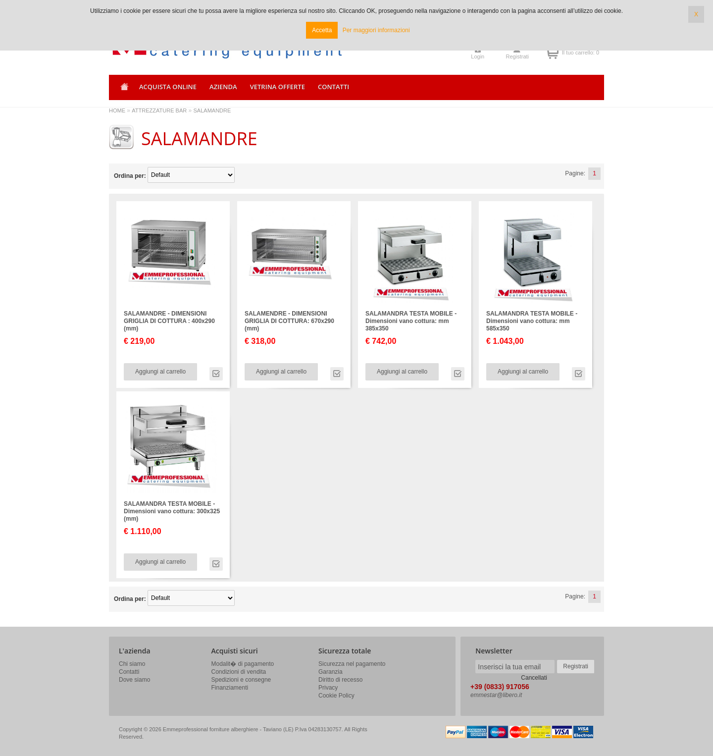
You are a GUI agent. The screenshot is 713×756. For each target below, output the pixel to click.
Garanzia (330, 671)
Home (123, 90)
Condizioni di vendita (238, 671)
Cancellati (534, 677)
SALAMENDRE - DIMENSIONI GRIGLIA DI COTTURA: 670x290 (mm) (289, 321)
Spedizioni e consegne (241, 679)
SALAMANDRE (212, 110)
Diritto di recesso (340, 679)
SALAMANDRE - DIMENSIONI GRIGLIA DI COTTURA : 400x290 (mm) (169, 321)
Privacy (328, 687)
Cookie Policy (336, 695)
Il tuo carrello (552, 52)
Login (477, 56)
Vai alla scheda (216, 373)
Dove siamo (134, 679)
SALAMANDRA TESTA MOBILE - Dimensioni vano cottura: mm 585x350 (531, 321)
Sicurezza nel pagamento (351, 663)
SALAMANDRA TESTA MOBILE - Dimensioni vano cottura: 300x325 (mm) (172, 511)
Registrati (517, 56)
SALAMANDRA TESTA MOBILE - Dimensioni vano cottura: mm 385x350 (411, 321)
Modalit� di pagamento (242, 663)
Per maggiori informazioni (376, 30)
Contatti (129, 671)
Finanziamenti (230, 687)
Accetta (322, 30)
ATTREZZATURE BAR (159, 110)
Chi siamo (132, 663)
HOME (117, 110)
